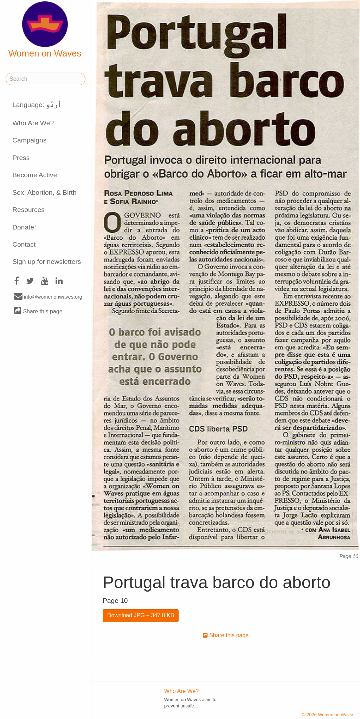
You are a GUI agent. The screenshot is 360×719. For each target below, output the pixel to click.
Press (21, 157)
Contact (24, 244)
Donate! (24, 227)
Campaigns (29, 140)
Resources (28, 209)
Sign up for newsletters (46, 261)
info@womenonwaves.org (48, 296)
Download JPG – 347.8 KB (140, 615)
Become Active (34, 175)
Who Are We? (33, 123)
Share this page (38, 311)
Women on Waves (45, 29)
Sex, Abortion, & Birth (44, 192)
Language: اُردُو (37, 104)
